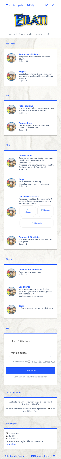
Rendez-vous (25, 155)
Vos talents (24, 287)
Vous (8, 95)
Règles (22, 71)
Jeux (21, 306)
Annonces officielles (29, 54)
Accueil (13, 34)
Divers (9, 259)
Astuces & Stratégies (29, 237)
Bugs (21, 179)
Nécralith (37, 223)
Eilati (8, 145)
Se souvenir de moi (21, 361)
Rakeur (45, 210)
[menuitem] (30, 5)
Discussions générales (30, 269)
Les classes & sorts (29, 196)
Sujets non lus (26, 34)
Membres (40, 34)
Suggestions (25, 123)
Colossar (28, 211)
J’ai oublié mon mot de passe (43, 361)
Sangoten (11, 444)
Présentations (26, 106)
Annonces (10, 44)
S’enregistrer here (40, 377)
